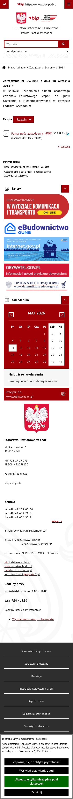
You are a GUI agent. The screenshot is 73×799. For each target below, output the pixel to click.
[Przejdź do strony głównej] (36, 24)
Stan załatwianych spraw (36, 651)
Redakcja (36, 676)
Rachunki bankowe (15, 473)
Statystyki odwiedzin (36, 726)
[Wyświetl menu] (68, 4)
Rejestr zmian (36, 701)
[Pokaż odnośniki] (4, 4)
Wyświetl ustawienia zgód (36, 770)
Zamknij (36, 792)
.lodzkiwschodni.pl (17, 562)
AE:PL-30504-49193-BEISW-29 (40, 553)
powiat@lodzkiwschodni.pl (30, 530)
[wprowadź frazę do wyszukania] (31, 44)
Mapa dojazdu (13, 483)
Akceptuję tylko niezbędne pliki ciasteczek (36, 781)
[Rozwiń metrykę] (23, 119)
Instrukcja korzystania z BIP (36, 688)
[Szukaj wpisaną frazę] (63, 44)
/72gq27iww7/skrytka (27, 540)
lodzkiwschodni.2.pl (22, 574)
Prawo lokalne (17, 67)
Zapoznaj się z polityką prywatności (36, 762)
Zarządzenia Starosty (42, 67)
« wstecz (64, 146)
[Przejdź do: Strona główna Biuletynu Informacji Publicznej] (4, 67)
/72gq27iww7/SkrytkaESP (36, 544)
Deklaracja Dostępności (36, 714)
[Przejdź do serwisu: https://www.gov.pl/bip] (36, 4)
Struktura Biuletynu (36, 663)
